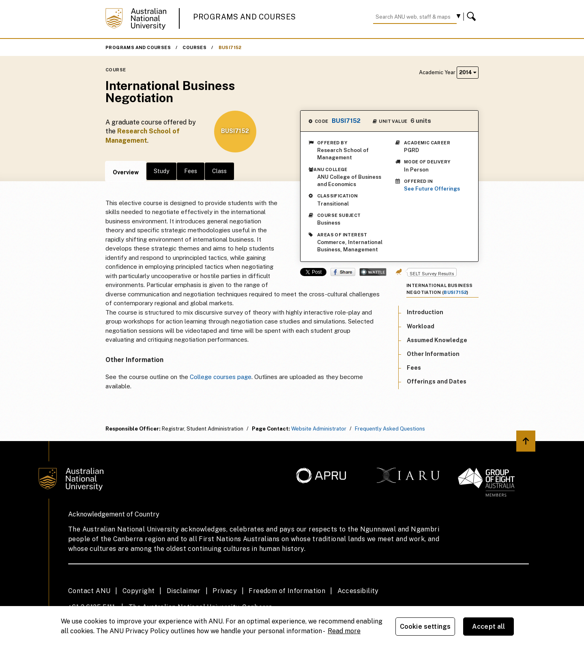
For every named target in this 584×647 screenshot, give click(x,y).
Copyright (138, 591)
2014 (467, 72)
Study (161, 171)
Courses (194, 47)
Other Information (433, 354)
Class (219, 171)
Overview (126, 172)
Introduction (425, 312)
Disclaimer (184, 591)
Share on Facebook (343, 272)
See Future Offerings (432, 189)
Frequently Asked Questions (390, 429)
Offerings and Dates (436, 381)
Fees (190, 171)
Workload (420, 326)
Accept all (488, 626)
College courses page (220, 376)
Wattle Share (372, 272)
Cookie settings (425, 626)
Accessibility (358, 591)
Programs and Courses (244, 17)
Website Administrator (318, 429)
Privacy (225, 591)
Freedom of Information (287, 591)
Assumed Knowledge (437, 340)
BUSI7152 (230, 47)
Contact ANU (89, 591)
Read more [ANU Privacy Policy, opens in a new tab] (344, 631)
